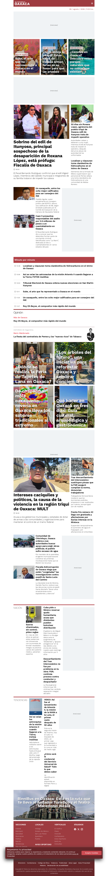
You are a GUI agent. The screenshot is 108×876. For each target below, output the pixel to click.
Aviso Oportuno (60, 839)
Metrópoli (19, 831)
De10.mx (58, 841)
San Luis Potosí (41, 834)
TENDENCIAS (20, 700)
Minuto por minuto (25, 260)
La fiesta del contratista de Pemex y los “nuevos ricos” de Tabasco (47, 336)
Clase (57, 831)
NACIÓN (18, 607)
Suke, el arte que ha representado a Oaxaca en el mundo (26, 65)
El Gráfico (58, 828)
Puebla (37, 839)
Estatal (18, 828)
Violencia (54, 863)
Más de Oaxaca (22, 54)
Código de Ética (43, 863)
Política (18, 839)
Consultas (58, 844)
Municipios (20, 836)
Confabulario (59, 836)
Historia (43, 865)
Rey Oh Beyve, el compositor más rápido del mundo (40, 321)
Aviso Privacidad (84, 863)
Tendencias (20, 844)
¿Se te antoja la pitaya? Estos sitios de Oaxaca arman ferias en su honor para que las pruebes (54, 61)
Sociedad (19, 834)
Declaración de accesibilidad (57, 865)
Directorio (21, 863)
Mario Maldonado (21, 333)
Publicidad (63, 863)
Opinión (18, 312)
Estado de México (42, 831)
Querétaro (39, 836)
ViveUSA (58, 834)
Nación (18, 841)
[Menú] (92, 3)
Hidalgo (38, 828)
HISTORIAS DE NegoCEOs (23, 330)
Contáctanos (31, 863)
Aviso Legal (73, 863)
